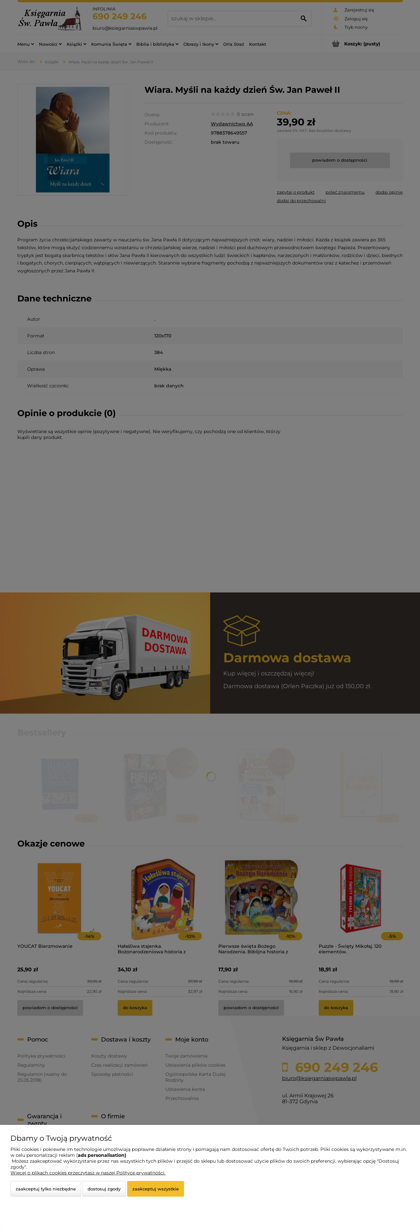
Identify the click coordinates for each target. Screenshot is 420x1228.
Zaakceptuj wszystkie (155, 1188)
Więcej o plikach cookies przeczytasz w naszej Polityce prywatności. (87, 1173)
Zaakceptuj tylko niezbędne (46, 1188)
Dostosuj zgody (104, 1188)
